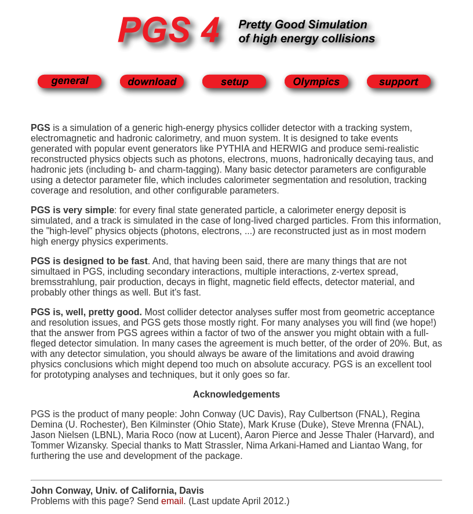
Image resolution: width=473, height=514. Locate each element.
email (172, 501)
